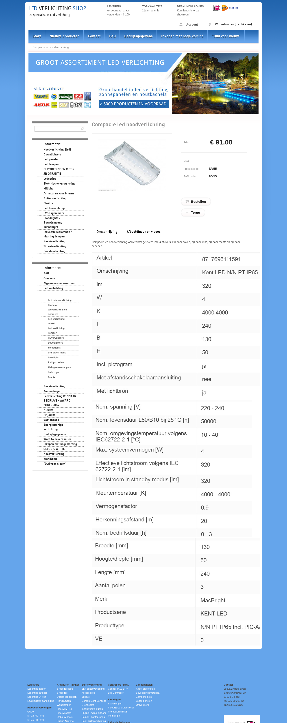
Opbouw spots (64, 717)
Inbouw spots (64, 713)
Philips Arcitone (65, 721)
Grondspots (88, 705)
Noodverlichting (53, 454)
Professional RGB (118, 711)
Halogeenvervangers (59, 367)
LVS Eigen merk (53, 213)
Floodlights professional (121, 707)
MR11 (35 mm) (35, 719)
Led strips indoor (36, 688)
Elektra (48, 203)
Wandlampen (64, 705)
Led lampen (51, 164)
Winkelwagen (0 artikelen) (230, 24)
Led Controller (116, 692)
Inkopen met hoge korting (182, 36)
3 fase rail (62, 692)
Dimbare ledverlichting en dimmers (57, 309)
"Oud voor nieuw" (226, 36)
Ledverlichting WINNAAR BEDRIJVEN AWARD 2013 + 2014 (59, 401)
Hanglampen (64, 700)
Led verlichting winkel (56, 321)
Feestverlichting (54, 251)
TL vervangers (56, 338)
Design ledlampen (66, 696)
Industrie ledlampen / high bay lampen (57, 234)
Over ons (49, 278)
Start (37, 36)
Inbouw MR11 (64, 709)
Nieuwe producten (64, 36)
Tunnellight (114, 715)
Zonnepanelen (144, 684)
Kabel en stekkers (145, 688)
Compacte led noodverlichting (51, 47)
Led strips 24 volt (36, 696)
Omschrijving (106, 232)
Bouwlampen (115, 703)
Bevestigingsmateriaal (148, 692)
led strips (53, 372)
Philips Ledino (56, 362)
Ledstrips (49, 178)
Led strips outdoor (37, 692)
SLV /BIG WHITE (54, 449)
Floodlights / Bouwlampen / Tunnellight (52, 223)
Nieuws (48, 410)
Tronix (51, 377)
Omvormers (142, 705)
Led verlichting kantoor (56, 330)
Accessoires (88, 692)
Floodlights (54, 347)
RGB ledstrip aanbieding (40, 700)
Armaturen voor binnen (58, 193)
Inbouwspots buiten (92, 709)
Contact (94, 36)
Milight (48, 188)
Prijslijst (49, 415)
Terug (195, 212)
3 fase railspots (65, 688)
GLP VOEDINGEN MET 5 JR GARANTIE (58, 171)
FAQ (112, 36)
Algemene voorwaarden (58, 283)
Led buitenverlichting (60, 300)
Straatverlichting (54, 246)
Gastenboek (51, 420)
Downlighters (52, 154)
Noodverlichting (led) (57, 149)
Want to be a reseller (57, 439)
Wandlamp (50, 458)
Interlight (53, 357)
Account (188, 24)
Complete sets (144, 696)
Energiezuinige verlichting (53, 427)
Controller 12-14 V (118, 688)
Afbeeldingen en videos (144, 231)
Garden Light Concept (94, 700)
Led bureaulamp (54, 208)
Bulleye (86, 696)
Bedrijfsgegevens (138, 36)
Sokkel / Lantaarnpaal (93, 717)
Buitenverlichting (54, 198)
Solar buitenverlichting (94, 721)
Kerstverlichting (54, 241)
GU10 (30, 711)
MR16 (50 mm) (35, 715)
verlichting (57, 8)
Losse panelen (144, 700)
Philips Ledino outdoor (94, 713)
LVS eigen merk (57, 352)
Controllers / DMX (118, 684)
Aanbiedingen (52, 391)
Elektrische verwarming (59, 183)
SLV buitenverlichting (93, 688)
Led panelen (51, 159)
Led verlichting (53, 288)
